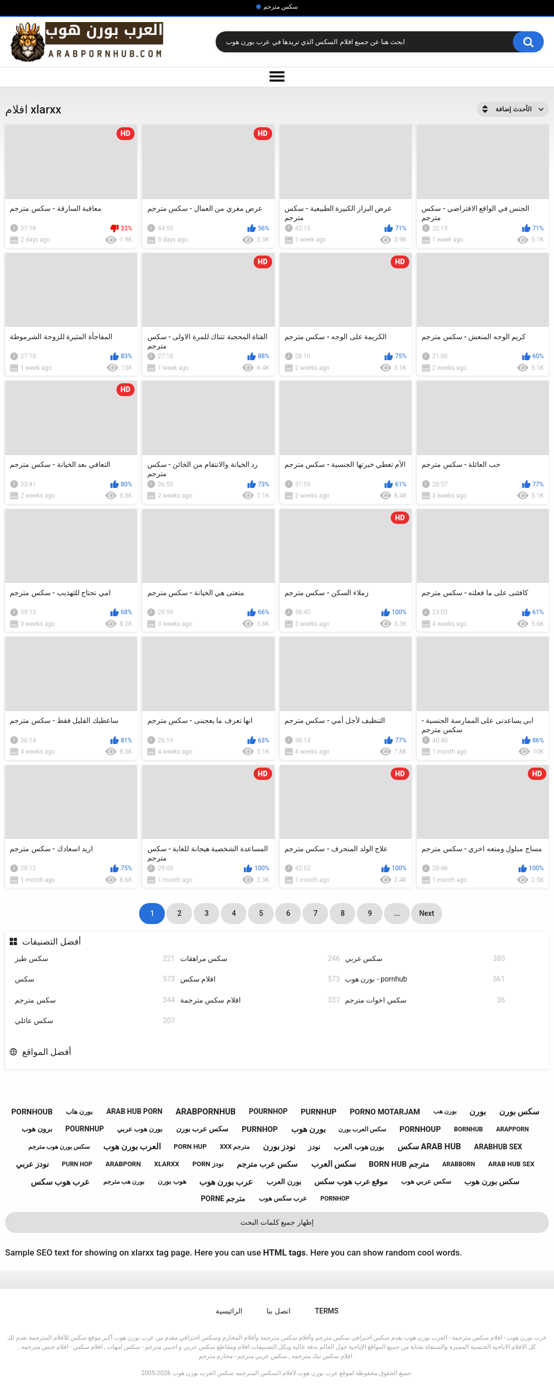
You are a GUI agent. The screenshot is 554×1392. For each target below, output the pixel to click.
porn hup (190, 1146)
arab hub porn (134, 1111)
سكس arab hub (429, 1146)
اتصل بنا (278, 1311)
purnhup (319, 1111)
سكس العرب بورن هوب (203, 1373)
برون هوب (37, 1129)
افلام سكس (260, 979)
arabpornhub (206, 1111)
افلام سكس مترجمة (260, 1000)
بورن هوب (308, 1129)
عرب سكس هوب (283, 1198)
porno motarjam (385, 1111)
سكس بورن (519, 1111)
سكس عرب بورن (202, 1129)
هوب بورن (172, 1181)
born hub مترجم (399, 1164)
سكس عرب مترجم (267, 1164)
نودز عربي (32, 1164)
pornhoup (420, 1129)
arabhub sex (498, 1147)
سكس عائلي (95, 1020)
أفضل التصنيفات (51, 941)
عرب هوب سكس (60, 1182)
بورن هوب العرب (359, 1147)
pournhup (84, 1129)
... (397, 913)
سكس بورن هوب (491, 1181)
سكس (95, 979)
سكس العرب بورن (362, 1129)
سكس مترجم (280, 6)
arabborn (459, 1164)
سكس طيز (95, 958)
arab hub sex (511, 1164)
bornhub (468, 1129)
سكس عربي (425, 958)
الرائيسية (229, 1311)
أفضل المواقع (46, 1052)
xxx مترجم (235, 1146)
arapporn (512, 1129)
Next (426, 913)
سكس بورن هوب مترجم (59, 1146)
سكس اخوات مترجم (425, 1000)
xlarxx (166, 1164)
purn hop (77, 1164)
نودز (314, 1147)
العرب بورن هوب (132, 1146)
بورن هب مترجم (123, 1181)
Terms (326, 1311)
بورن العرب (283, 1182)
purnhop (260, 1129)
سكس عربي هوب (426, 1181)
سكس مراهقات (260, 958)
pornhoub (32, 1111)
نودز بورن (279, 1146)
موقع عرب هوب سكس (351, 1181)
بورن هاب (79, 1111)
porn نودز (208, 1164)
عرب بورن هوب (226, 1182)
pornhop (335, 1198)
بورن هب (444, 1111)
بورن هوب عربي (140, 1129)
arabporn (123, 1164)
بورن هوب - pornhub (425, 979)
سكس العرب (333, 1164)
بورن (477, 1111)
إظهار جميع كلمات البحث (276, 1222)
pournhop (268, 1111)
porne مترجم (223, 1198)
